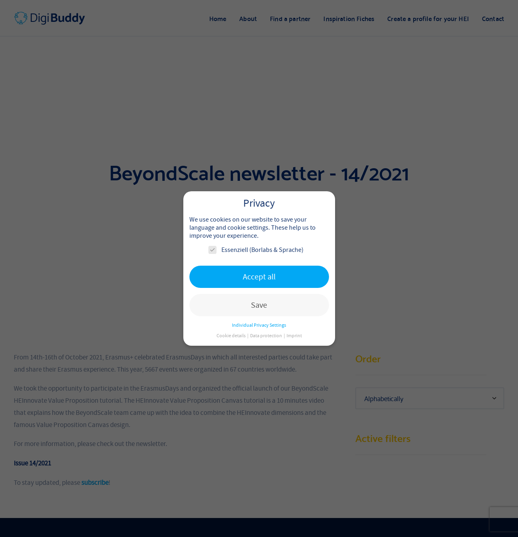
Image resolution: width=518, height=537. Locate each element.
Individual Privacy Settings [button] (259, 325)
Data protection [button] (266, 335)
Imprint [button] (294, 335)
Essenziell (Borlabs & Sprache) (256, 250)
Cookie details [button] (231, 335)
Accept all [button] (259, 277)
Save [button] (259, 305)
